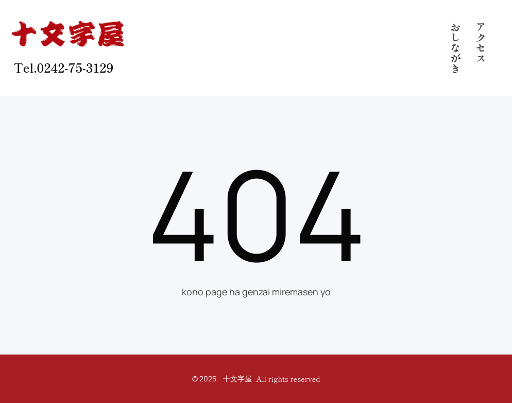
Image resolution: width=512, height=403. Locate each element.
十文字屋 (237, 378)
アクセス (480, 42)
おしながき (455, 48)
